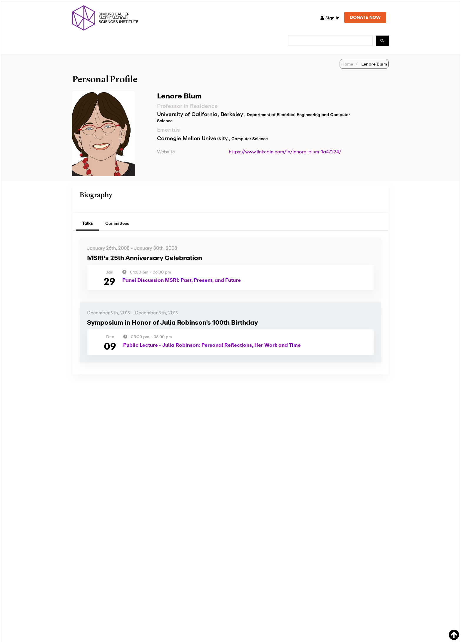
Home (347, 71)
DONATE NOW (365, 17)
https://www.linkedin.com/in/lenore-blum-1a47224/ (285, 159)
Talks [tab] (87, 231)
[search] (329, 40)
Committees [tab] (117, 231)
